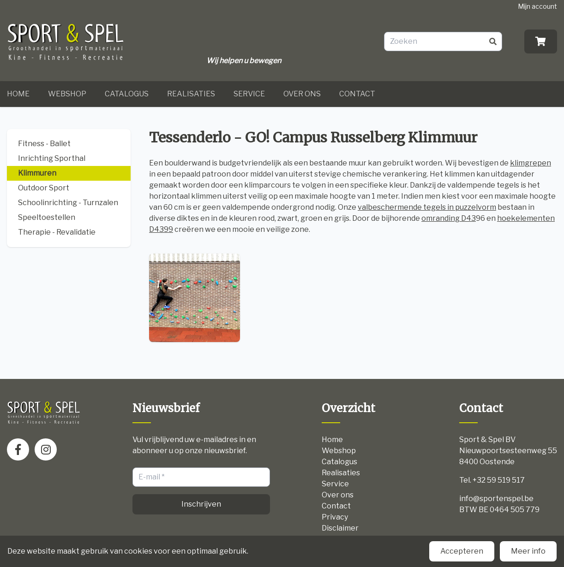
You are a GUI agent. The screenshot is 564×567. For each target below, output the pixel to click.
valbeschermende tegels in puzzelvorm (427, 207)
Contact (357, 93)
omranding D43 (448, 218)
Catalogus (127, 93)
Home (18, 93)
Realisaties (191, 93)
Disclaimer (340, 528)
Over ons (302, 93)
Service (249, 93)
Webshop (67, 93)
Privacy (335, 517)
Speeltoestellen (46, 217)
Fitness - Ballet (44, 143)
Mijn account (537, 6)
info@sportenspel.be (496, 498)
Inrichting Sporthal (51, 158)
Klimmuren (37, 173)
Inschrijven (201, 504)
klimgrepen (530, 163)
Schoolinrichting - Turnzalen (68, 202)
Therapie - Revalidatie (57, 232)
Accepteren (461, 551)
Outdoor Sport (43, 187)
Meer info (528, 551)
